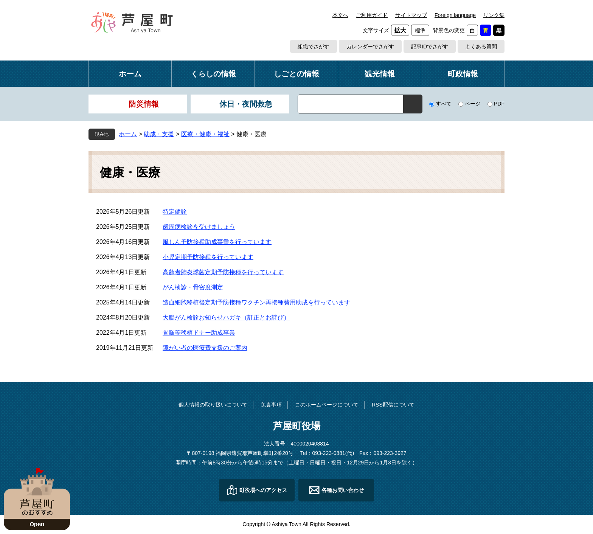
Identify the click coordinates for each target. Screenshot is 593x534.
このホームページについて (327, 405)
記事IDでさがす (429, 46)
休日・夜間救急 (245, 104)
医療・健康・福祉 (205, 134)
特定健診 (175, 211)
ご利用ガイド (372, 15)
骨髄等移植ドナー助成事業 (199, 332)
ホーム (130, 74)
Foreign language (455, 15)
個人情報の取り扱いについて (213, 405)
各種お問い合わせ (342, 490)
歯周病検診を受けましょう (199, 227)
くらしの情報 (213, 74)
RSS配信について (393, 405)
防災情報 (144, 104)
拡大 (400, 30)
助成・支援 (159, 134)
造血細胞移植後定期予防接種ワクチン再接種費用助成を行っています (256, 302)
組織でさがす (313, 46)
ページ (473, 104)
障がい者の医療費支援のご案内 (205, 348)
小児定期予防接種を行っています (208, 257)
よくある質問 (481, 46)
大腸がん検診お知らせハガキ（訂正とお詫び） (226, 317)
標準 (420, 31)
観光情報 (380, 74)
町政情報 (463, 74)
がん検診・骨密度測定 (193, 287)
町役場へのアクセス (263, 490)
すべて (444, 104)
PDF (499, 104)
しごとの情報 (296, 74)
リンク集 (494, 15)
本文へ (340, 15)
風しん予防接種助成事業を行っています (217, 242)
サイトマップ (411, 15)
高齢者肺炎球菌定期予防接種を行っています (223, 272)
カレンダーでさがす (370, 46)
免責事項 (271, 405)
